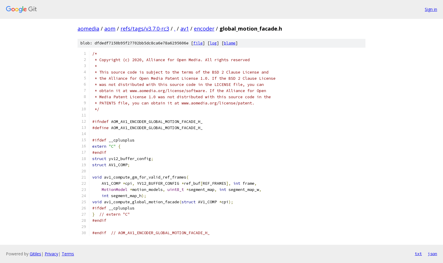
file (198, 43)
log (213, 43)
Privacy (51, 254)
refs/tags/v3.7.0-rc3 (144, 28)
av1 (184, 28)
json (432, 253)
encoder (204, 28)
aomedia (88, 28)
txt (418, 253)
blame (230, 43)
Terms (68, 254)
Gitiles (35, 254)
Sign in (431, 9)
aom (109, 28)
